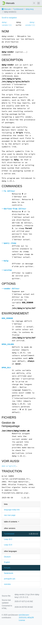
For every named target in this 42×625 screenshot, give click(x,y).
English (7, 562)
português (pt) (9, 579)
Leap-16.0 (8, 539)
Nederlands (8, 573)
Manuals (6, 9)
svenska (7, 584)
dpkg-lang (29, 9)
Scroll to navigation (9, 18)
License (22, 620)
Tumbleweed (18, 9)
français (7, 568)
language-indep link (12, 510)
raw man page (9, 515)
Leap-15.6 (8, 545)
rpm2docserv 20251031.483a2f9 (26, 616)
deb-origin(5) (9, 466)
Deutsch (7, 557)
